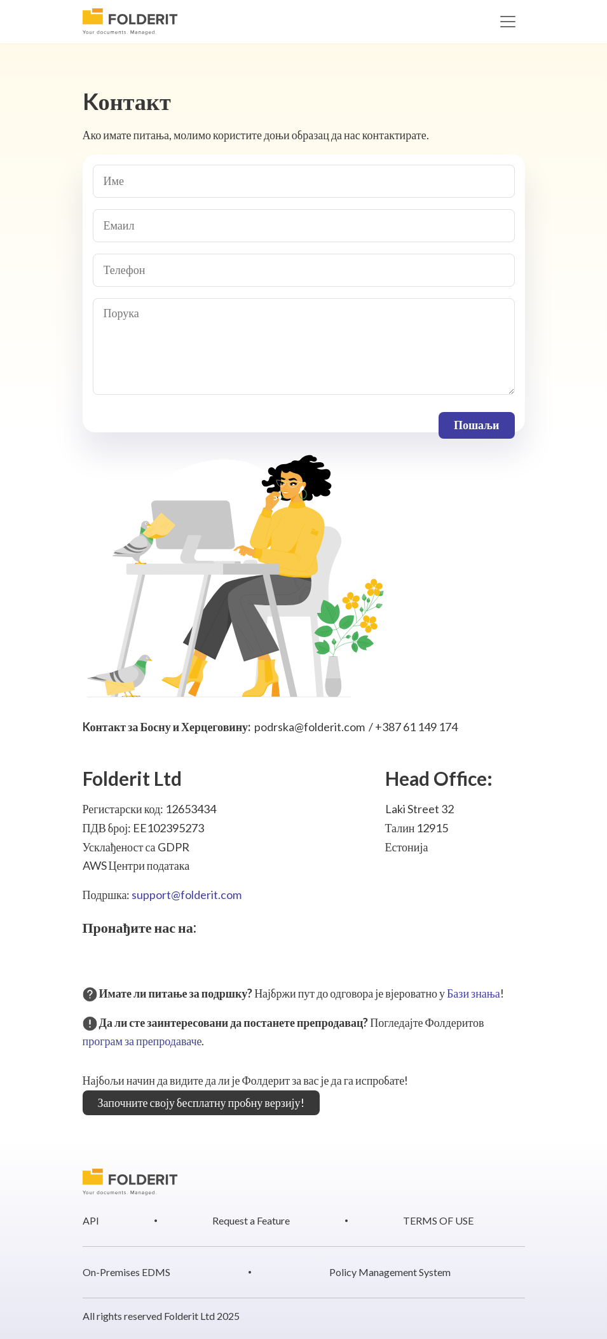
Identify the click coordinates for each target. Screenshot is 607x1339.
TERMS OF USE (438, 1220)
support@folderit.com (187, 895)
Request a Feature (251, 1220)
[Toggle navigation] (508, 22)
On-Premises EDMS (126, 1272)
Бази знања (473, 993)
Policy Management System (390, 1272)
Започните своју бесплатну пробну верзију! (201, 1102)
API (91, 1220)
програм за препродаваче (142, 1041)
